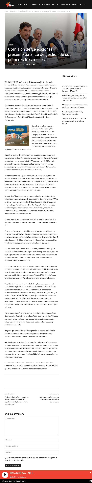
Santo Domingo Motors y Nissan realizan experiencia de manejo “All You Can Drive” (74, 98)
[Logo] (10, 4)
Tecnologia (65, 4)
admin (13, 65)
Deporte (36, 4)
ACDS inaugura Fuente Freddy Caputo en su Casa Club (72, 113)
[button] (84, 4)
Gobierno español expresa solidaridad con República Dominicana (49, 399)
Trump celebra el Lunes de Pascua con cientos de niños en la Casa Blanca (74, 121)
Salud (55, 4)
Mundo (27, 4)
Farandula (76, 4)
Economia (46, 4)
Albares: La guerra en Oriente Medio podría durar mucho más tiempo (74, 106)
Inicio (20, 4)
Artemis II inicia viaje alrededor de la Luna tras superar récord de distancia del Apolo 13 (74, 88)
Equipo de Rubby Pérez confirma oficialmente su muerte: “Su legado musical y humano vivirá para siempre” (16, 400)
